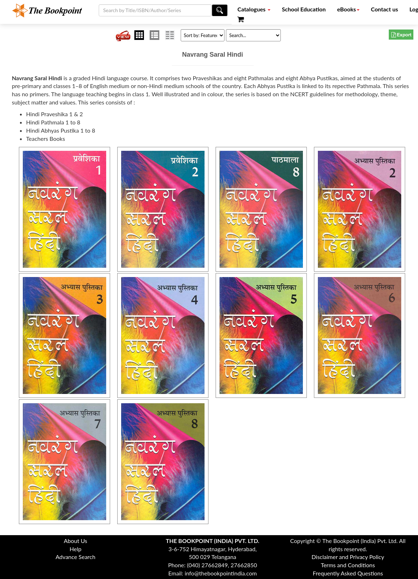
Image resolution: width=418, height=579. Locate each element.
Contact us (384, 9)
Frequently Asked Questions (348, 573)
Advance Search (76, 556)
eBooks (348, 9)
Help (75, 548)
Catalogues (253, 9)
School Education (304, 9)
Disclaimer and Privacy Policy (347, 556)
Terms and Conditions (348, 565)
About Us (75, 540)
